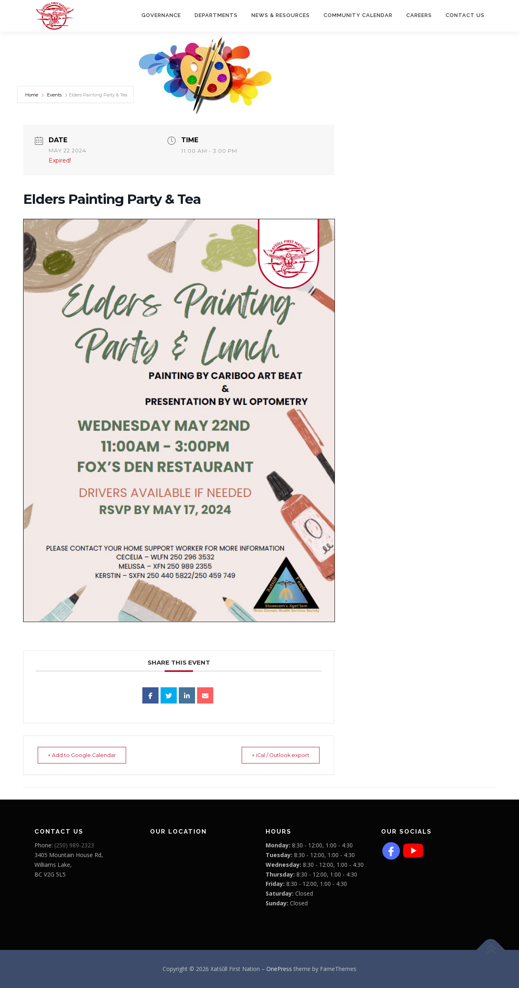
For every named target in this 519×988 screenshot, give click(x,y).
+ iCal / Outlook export (276, 755)
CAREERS (419, 15)
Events (54, 95)
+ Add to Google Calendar (86, 755)
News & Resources (280, 15)
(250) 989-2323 (74, 845)
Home (32, 95)
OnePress (279, 969)
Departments (216, 15)
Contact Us (465, 15)
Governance (161, 15)
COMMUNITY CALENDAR (358, 15)
